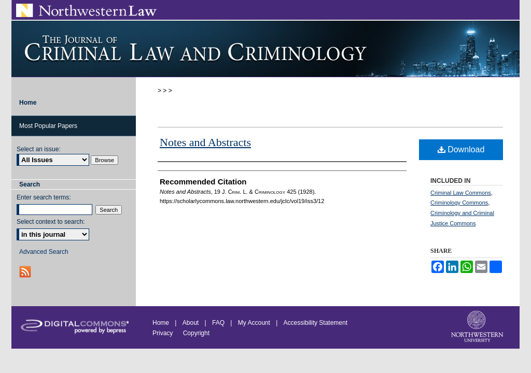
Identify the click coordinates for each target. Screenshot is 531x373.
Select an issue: (39, 149)
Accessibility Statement (315, 322)
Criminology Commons (459, 202)
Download (461, 149)
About (191, 322)
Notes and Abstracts (205, 142)
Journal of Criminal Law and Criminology (265, 49)
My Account (254, 322)
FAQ (218, 322)
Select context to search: (51, 221)
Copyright (196, 333)
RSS (26, 272)
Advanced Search (43, 251)
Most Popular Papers (48, 126)
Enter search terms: (44, 197)
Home (160, 322)
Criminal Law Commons (460, 193)
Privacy (163, 333)
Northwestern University (478, 327)
